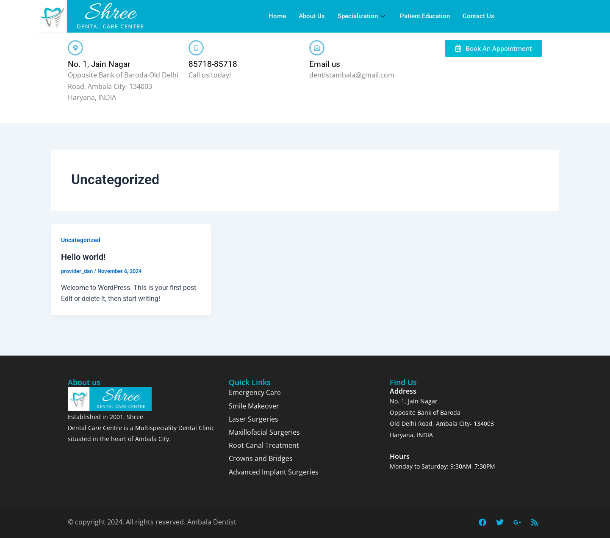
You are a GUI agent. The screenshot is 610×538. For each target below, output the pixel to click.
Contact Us (478, 16)
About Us (312, 16)
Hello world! (83, 257)
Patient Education (425, 16)
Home (277, 16)
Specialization (362, 16)
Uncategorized (80, 240)
